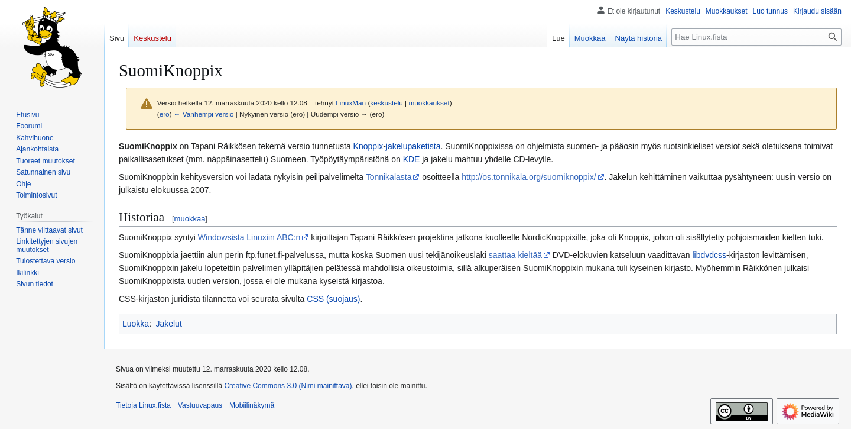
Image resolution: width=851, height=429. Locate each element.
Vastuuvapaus (200, 405)
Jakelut (168, 323)
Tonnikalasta (389, 177)
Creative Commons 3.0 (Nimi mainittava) (288, 386)
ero (165, 114)
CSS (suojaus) (333, 299)
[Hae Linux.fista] (756, 37)
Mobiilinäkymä (251, 405)
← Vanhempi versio (204, 114)
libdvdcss (709, 255)
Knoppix (368, 146)
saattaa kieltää (515, 255)
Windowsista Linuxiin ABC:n (249, 237)
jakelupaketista (413, 146)
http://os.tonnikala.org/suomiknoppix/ (529, 177)
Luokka (135, 323)
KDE (411, 159)
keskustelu (386, 103)
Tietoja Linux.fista (143, 405)
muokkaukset (428, 103)
